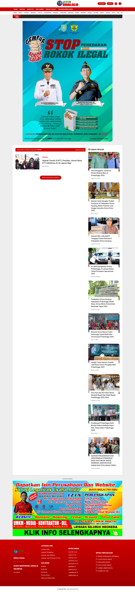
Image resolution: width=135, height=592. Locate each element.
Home (15, 9)
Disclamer (44, 572)
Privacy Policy (51, 9)
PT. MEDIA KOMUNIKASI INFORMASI (107, 556)
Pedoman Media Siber (65, 9)
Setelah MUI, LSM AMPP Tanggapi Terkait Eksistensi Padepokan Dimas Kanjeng (101, 238)
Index (110, 3)
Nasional (33, 12)
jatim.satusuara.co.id (72, 589)
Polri (113, 12)
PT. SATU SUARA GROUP (103, 565)
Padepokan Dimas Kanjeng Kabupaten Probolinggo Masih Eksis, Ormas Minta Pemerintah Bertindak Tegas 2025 (103, 302)
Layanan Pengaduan (47, 552)
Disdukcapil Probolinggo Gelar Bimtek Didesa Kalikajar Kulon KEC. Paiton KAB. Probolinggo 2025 (102, 426)
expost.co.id (72, 555)
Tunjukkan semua (80, 149)
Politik (40, 12)
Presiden (45, 157)
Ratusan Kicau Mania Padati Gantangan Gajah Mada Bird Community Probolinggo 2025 (102, 334)
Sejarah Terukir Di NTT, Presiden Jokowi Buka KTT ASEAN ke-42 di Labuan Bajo (62, 161)
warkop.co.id (72, 558)
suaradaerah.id (73, 572)
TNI (118, 12)
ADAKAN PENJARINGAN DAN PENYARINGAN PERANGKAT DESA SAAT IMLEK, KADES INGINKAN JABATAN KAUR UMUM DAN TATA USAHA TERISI (103, 460)
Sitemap (101, 3)
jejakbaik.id (72, 566)
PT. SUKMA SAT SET (102, 571)
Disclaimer (40, 9)
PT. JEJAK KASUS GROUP (104, 559)
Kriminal (55, 12)
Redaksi (22, 9)
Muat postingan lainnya (50, 177)
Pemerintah (47, 12)
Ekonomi (83, 12)
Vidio (122, 12)
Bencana (70, 12)
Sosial (102, 12)
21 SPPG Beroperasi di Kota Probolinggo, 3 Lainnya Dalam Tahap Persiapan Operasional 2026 (102, 270)
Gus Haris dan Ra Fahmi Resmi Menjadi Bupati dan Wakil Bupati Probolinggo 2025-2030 (103, 395)
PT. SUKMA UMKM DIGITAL (104, 568)
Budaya (108, 12)
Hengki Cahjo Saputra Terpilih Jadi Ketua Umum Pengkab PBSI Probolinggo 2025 (103, 364)
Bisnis (77, 12)
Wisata (90, 12)
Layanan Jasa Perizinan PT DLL (51, 558)
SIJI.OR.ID (17, 572)
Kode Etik (30, 9)
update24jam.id (73, 575)
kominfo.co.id (72, 552)
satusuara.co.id (73, 563)
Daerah (26, 12)
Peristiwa (63, 12)
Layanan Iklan (45, 549)
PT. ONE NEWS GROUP (103, 562)
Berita (20, 12)
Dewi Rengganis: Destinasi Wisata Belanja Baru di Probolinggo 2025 (101, 173)
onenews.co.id (73, 561)
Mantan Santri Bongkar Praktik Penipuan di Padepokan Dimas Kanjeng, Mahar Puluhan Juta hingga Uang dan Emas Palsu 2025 (102, 206)
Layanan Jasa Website (48, 555)
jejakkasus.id (72, 569)
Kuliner (96, 12)
